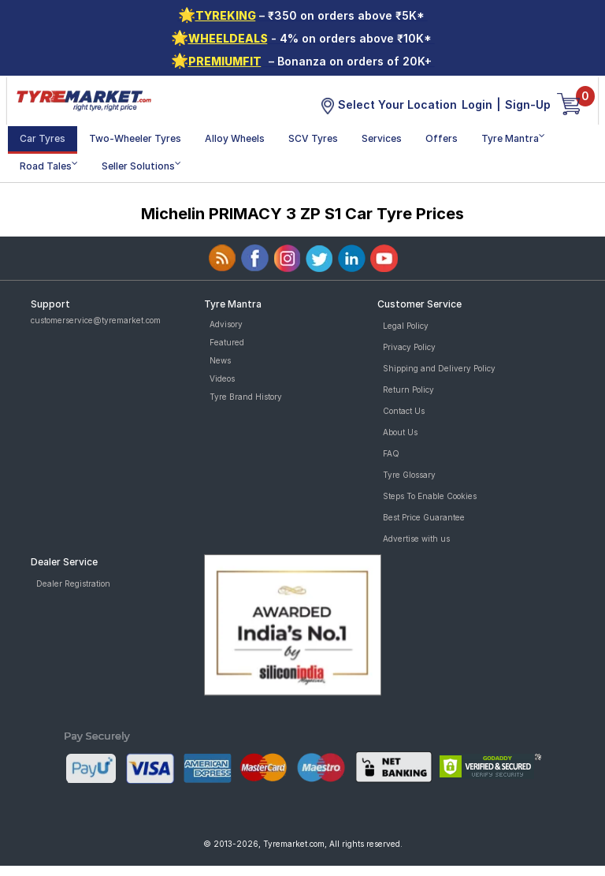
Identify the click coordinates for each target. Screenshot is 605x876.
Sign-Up (528, 104)
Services (382, 138)
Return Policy (408, 389)
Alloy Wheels (235, 138)
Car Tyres (42, 138)
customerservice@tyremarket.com (96, 320)
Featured (227, 342)
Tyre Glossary (409, 474)
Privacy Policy (409, 347)
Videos (222, 378)
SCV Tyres (313, 138)
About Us (400, 432)
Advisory (226, 324)
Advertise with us (416, 538)
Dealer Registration (73, 583)
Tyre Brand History (246, 396)
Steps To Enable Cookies (430, 496)
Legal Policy (406, 325)
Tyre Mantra (513, 137)
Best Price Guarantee (424, 517)
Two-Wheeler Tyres (135, 138)
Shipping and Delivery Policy (439, 368)
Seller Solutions (141, 165)
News (220, 360)
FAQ (391, 453)
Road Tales (49, 165)
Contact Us (404, 411)
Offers (441, 138)
